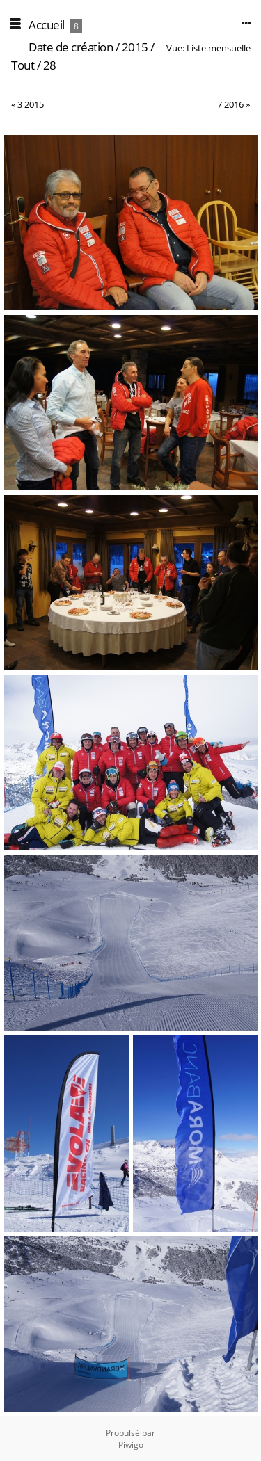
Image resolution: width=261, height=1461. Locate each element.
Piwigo (130, 1445)
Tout (22, 65)
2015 (135, 47)
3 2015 (30, 104)
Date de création (71, 47)
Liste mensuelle (219, 48)
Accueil (47, 25)
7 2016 (230, 104)
